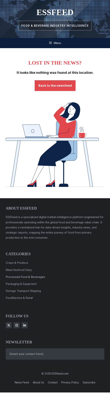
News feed (22, 382)
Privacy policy (70, 382)
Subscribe (89, 382)
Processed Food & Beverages (25, 277)
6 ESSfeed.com (59, 373)
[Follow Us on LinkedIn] (25, 325)
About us (38, 382)
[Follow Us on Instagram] (17, 325)
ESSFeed (55, 12)
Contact (53, 382)
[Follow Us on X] (9, 325)
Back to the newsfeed (55, 85)
